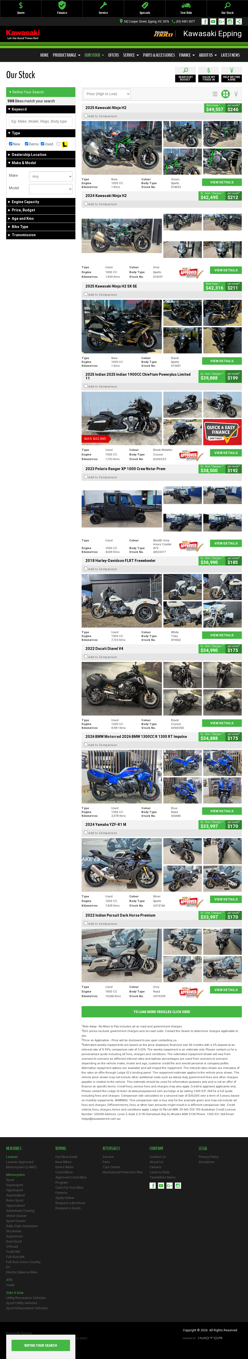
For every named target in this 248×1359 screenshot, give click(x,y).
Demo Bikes (64, 1167)
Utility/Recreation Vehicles (26, 1298)
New (14, 144)
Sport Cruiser (16, 1221)
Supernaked (15, 1195)
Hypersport (14, 1190)
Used (47, 144)
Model (14, 188)
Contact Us (158, 1157)
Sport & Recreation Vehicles (27, 1308)
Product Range (67, 55)
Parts (106, 1162)
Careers (155, 1167)
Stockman (13, 1231)
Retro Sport (14, 1200)
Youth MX (13, 1251)
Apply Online (64, 1198)
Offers (113, 55)
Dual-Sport (14, 1241)
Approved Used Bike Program (71, 1180)
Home (44, 55)
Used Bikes (64, 1172)
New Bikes (63, 1162)
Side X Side (15, 1293)
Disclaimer (206, 1162)
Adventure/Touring (20, 1210)
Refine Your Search (26, 92)
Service (131, 55)
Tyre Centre (111, 1167)
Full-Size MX (15, 1257)
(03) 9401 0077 (185, 21)
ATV (9, 1280)
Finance (187, 55)
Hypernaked (15, 1205)
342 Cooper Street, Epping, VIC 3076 (144, 21)
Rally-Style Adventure (22, 1226)
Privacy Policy (209, 1157)
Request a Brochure (70, 1203)
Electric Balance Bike (21, 1272)
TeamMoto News (163, 1177)
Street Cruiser (16, 1216)
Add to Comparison (102, 116)
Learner (12, 1157)
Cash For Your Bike (69, 1187)
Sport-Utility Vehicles (21, 1303)
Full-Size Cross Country (23, 1262)
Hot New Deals (66, 1157)
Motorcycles (15, 1175)
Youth (10, 1285)
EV (8, 1267)
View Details (222, 182)
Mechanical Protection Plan (123, 1172)
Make (13, 175)
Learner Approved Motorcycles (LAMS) (21, 1164)
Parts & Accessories (159, 55)
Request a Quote (68, 1208)
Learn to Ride (160, 1172)
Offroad (12, 1246)
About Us (208, 55)
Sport (10, 1180)
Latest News (230, 55)
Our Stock (94, 55)
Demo (32, 144)
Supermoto (14, 1236)
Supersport (14, 1185)
